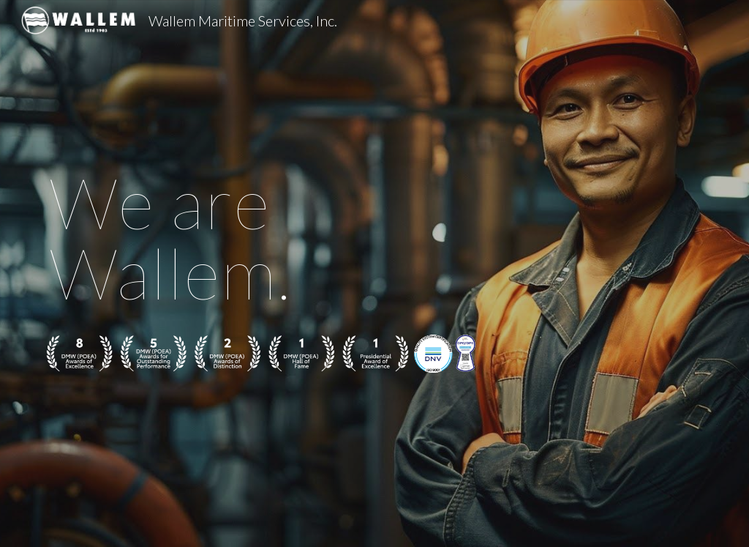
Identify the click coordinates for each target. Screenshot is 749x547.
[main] (261, 237)
